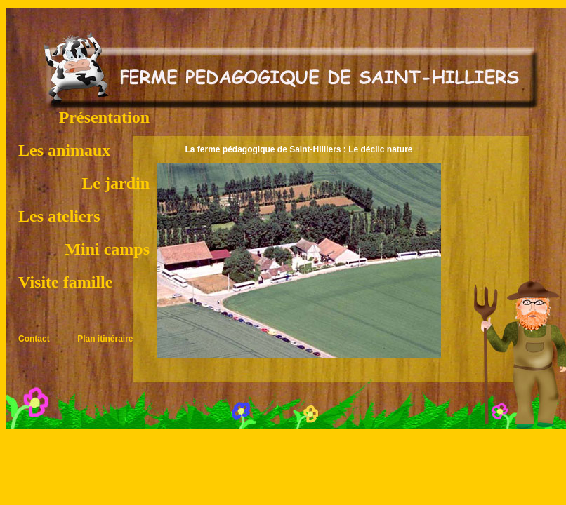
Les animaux (64, 150)
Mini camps (107, 249)
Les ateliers (59, 216)
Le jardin (115, 183)
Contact (34, 339)
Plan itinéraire (105, 339)
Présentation (104, 117)
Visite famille (65, 282)
